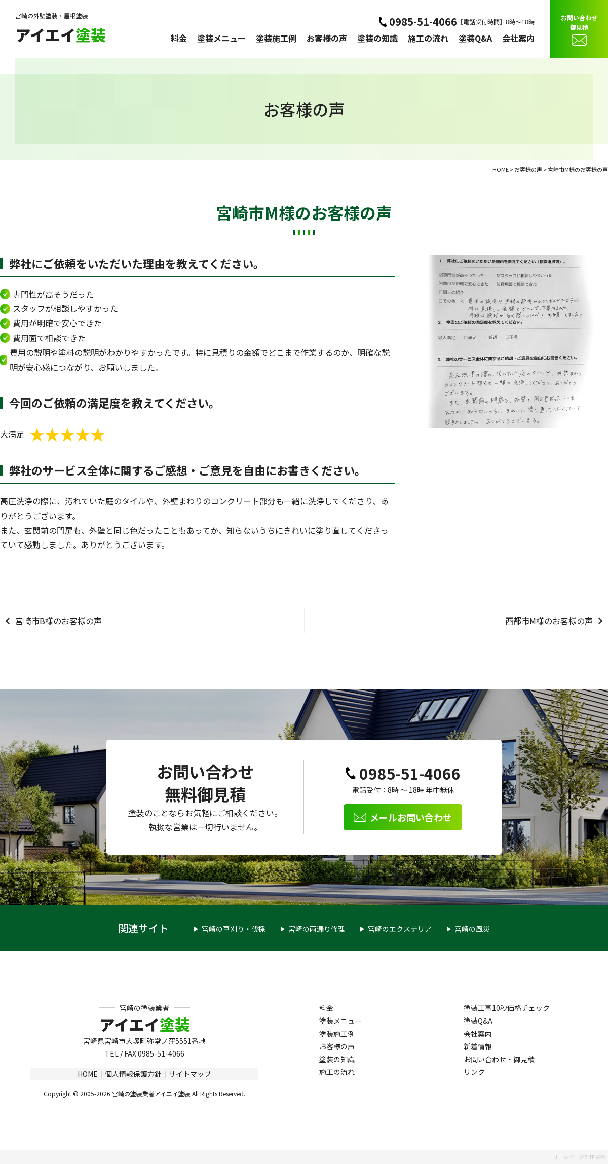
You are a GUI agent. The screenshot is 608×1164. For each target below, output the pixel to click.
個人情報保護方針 (133, 1074)
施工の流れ (428, 38)
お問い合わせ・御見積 (499, 1059)
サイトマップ (190, 1074)
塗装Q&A (475, 38)
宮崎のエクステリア (400, 929)
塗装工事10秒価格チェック (507, 1008)
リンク (474, 1072)
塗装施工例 (276, 38)
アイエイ (60, 34)
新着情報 (478, 1046)
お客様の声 (327, 38)
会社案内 (518, 38)
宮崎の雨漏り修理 (316, 929)
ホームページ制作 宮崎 (579, 1156)
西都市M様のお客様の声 (549, 620)
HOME (88, 1074)
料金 (179, 38)
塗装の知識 (377, 38)
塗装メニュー (221, 38)
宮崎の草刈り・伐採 (233, 929)
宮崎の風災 (472, 929)
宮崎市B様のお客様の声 (58, 620)
